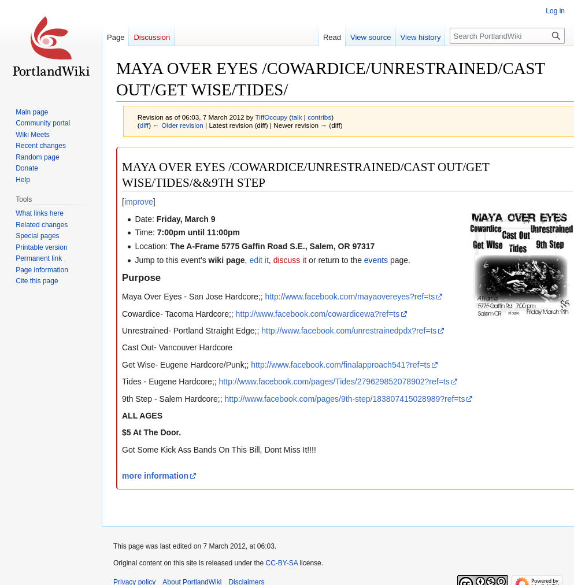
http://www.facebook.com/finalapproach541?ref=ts (340, 364)
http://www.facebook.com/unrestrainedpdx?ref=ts (348, 330)
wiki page (227, 260)
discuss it (290, 260)
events (376, 260)
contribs (319, 117)
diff (144, 125)
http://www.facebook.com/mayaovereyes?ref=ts (350, 296)
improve (138, 201)
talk (296, 117)
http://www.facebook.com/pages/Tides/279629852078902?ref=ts (334, 381)
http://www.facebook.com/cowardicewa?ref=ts (318, 314)
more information (155, 475)
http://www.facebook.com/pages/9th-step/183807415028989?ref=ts (344, 398)
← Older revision (178, 125)
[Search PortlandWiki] (507, 36)
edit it (258, 260)
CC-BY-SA (281, 563)
